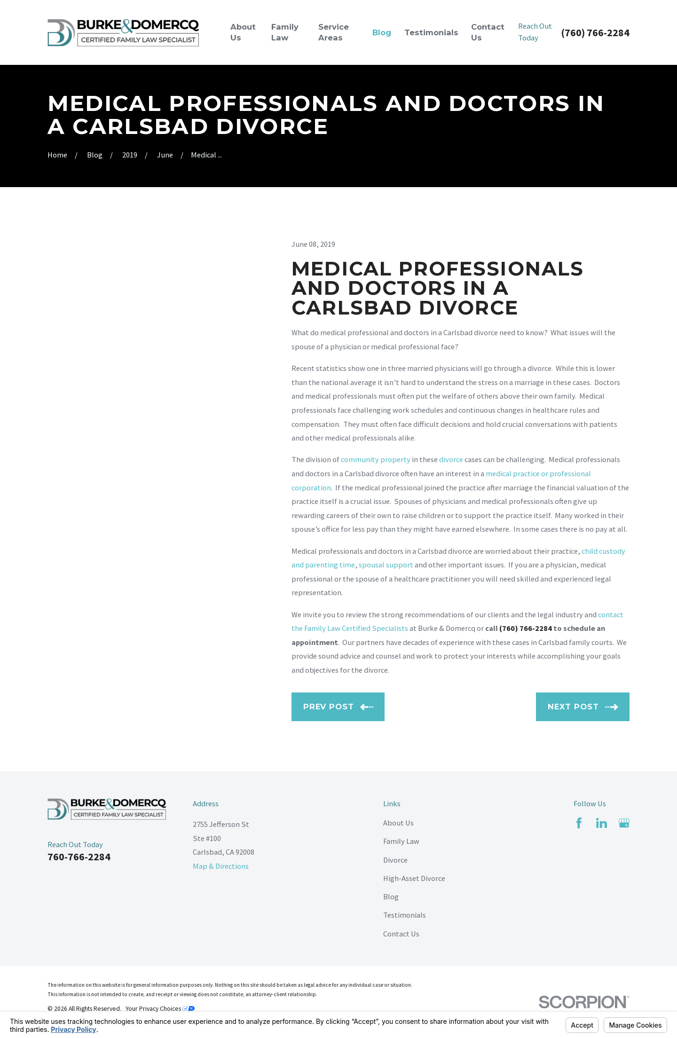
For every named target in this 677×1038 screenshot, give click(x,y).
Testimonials (404, 915)
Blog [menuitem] (381, 32)
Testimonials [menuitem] (431, 32)
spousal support (386, 564)
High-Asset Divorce (414, 878)
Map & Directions (221, 866)
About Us (398, 822)
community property (375, 459)
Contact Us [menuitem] (487, 32)
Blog (391, 896)
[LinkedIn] (601, 823)
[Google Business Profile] (624, 823)
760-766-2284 (78, 856)
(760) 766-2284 (595, 32)
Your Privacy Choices (160, 1009)
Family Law (401, 841)
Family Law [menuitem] (285, 32)
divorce (451, 459)
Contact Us (401, 933)
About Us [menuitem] (243, 32)
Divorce (395, 860)
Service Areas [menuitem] (333, 32)
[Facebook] (579, 823)
